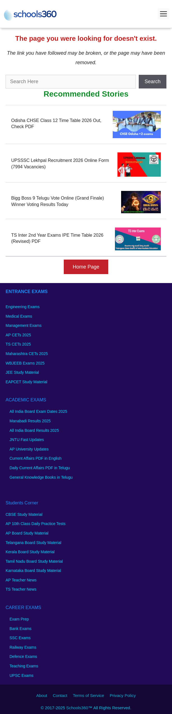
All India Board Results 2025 (34, 430)
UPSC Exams (22, 675)
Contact (60, 695)
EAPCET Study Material (26, 382)
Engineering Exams (22, 307)
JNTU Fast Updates (27, 439)
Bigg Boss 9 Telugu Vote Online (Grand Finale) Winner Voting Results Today (57, 201)
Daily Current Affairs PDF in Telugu (40, 468)
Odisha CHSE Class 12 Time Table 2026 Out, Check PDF (56, 123)
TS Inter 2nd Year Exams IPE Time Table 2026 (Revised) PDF (57, 238)
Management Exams (23, 325)
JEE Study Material (22, 372)
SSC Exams (20, 638)
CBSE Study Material (24, 514)
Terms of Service (88, 695)
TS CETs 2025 (18, 344)
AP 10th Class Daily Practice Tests (35, 523)
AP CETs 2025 (18, 335)
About (41, 695)
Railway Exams (23, 647)
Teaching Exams (24, 666)
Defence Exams (23, 656)
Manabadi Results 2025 (30, 421)
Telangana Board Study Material (33, 542)
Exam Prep (19, 619)
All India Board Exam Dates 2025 (38, 411)
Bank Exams (21, 628)
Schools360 (77, 707)
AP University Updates (29, 449)
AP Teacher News (21, 580)
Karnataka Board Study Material (33, 570)
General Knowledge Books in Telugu (41, 477)
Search (153, 81)
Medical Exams (19, 316)
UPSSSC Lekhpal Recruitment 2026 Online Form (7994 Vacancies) (60, 163)
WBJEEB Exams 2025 (25, 363)
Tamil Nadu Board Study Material (34, 561)
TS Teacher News (21, 589)
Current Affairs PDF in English (36, 458)
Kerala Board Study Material (30, 552)
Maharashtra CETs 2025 (27, 353)
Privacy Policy (123, 695)
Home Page (86, 267)
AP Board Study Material (27, 533)
